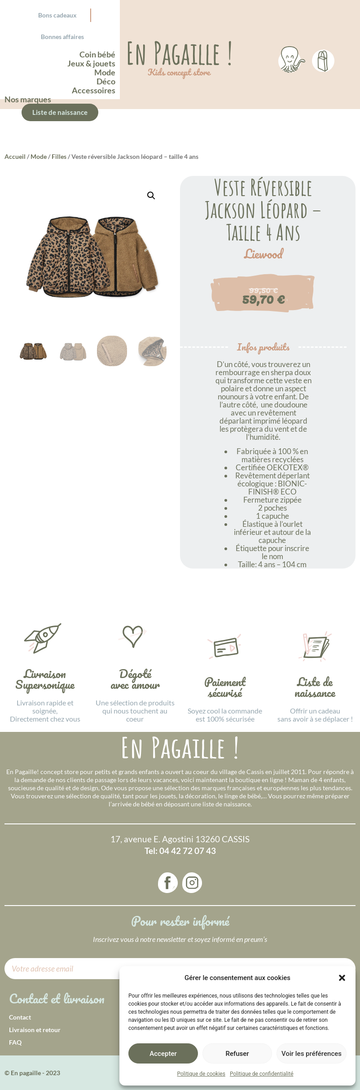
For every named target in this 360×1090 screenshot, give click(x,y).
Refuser (237, 1054)
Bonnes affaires (62, 36)
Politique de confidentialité (262, 1074)
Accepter (162, 1054)
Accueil (15, 156)
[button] (342, 977)
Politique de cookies (201, 1074)
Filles (59, 156)
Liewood (263, 254)
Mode (39, 156)
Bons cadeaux (57, 15)
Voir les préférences (311, 1054)
